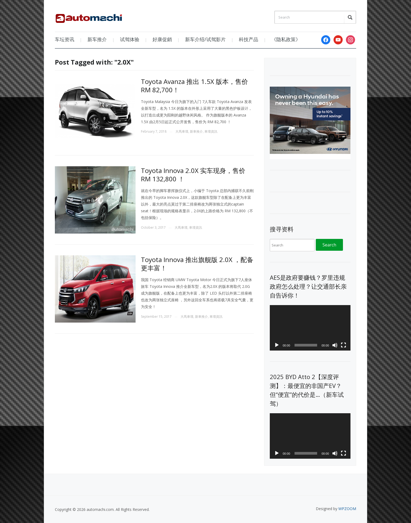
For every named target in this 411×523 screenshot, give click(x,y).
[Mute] (335, 345)
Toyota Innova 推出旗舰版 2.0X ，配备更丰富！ (197, 263)
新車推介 (196, 131)
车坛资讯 (64, 39)
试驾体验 (129, 39)
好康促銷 (162, 39)
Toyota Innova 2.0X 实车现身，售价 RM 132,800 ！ (193, 174)
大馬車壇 (181, 131)
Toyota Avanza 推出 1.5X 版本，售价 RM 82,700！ (194, 85)
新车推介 (97, 39)
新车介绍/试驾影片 (205, 39)
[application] (310, 328)
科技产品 (248, 39)
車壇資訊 (210, 131)
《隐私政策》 (285, 39)
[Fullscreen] (343, 345)
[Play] (276, 345)
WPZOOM (347, 508)
